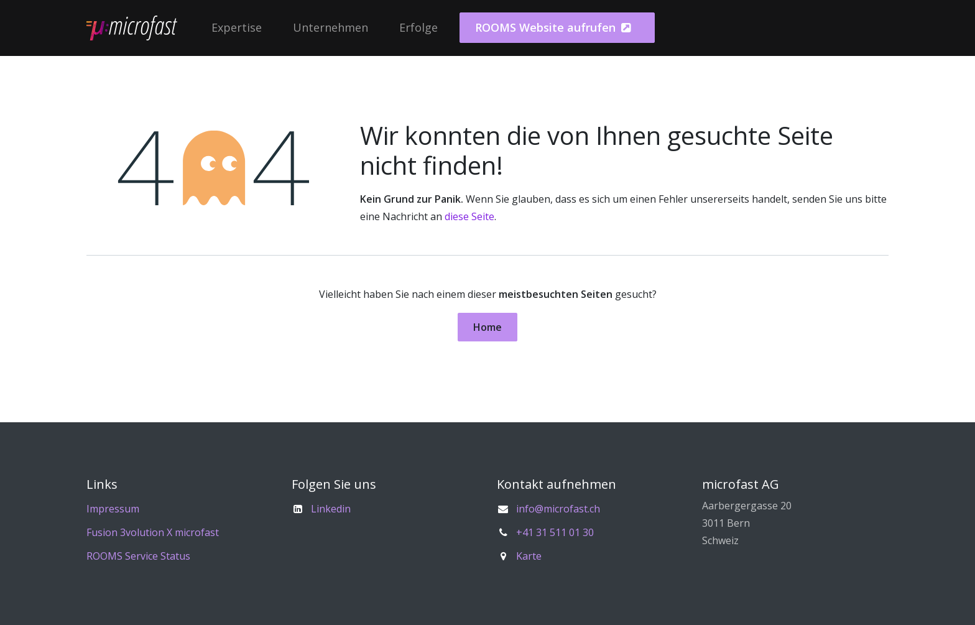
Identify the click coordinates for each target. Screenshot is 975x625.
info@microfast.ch (558, 509)
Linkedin (331, 509)
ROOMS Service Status (138, 556)
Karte (529, 556)
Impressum (112, 509)
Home (487, 327)
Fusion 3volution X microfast (152, 532)
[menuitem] (236, 28)
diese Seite (469, 216)
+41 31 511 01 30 (555, 532)
